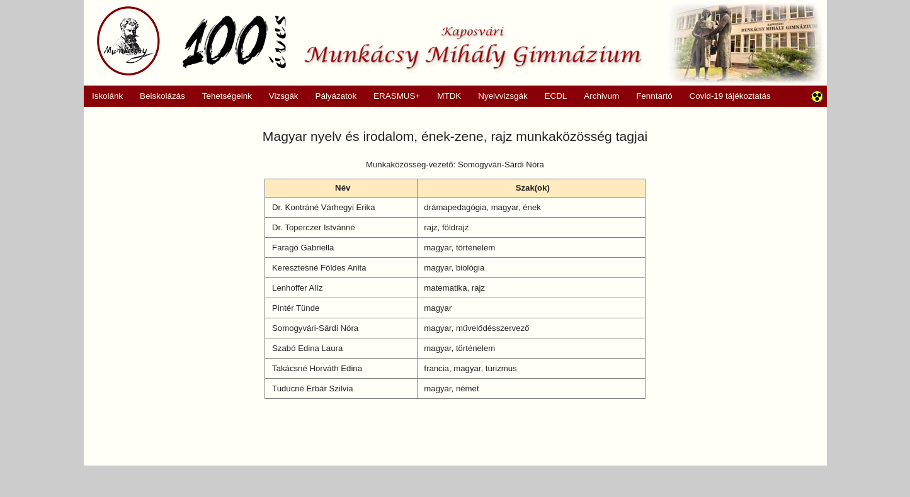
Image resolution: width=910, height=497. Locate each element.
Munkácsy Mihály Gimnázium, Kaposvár (369, 41)
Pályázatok (331, 96)
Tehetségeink (222, 96)
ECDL (556, 96)
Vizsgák (284, 96)
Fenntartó (654, 96)
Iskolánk (103, 96)
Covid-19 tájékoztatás (730, 96)
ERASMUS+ (393, 96)
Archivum (597, 96)
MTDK (445, 96)
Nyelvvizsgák (499, 96)
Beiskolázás (158, 96)
